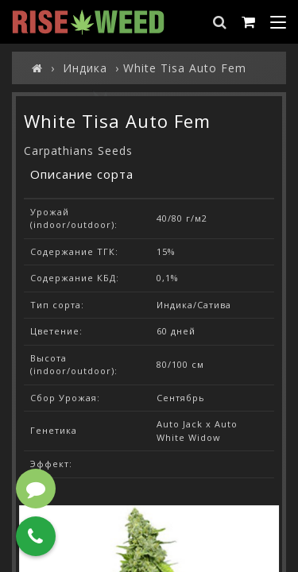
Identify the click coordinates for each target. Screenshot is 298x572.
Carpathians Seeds (78, 150)
